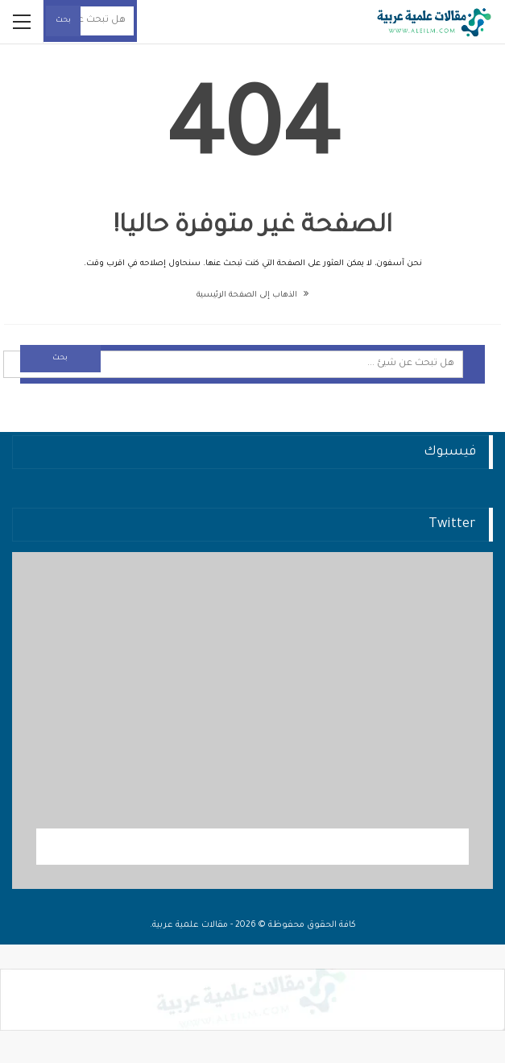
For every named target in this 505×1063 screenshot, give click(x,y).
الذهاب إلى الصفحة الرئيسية (252, 295)
